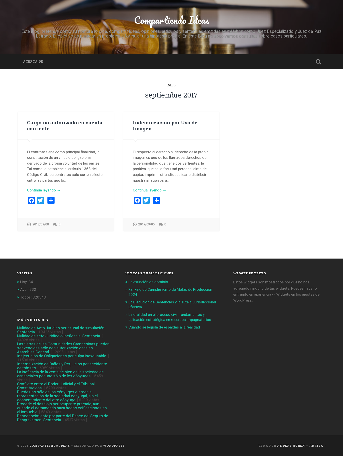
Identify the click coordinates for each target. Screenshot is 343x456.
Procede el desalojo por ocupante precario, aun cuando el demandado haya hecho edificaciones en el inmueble (62, 408)
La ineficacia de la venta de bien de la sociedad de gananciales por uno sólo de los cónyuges (60, 374)
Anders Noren (291, 445)
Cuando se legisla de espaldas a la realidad (164, 327)
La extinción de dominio (148, 282)
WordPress (114, 445)
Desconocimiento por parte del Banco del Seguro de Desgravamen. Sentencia (62, 418)
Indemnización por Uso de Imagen (165, 125)
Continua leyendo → (44, 190)
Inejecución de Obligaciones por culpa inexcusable (61, 356)
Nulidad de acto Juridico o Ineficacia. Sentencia (58, 336)
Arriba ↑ (317, 445)
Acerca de (33, 62)
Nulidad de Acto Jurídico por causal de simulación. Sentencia (61, 330)
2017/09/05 (146, 224)
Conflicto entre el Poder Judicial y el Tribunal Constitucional (56, 386)
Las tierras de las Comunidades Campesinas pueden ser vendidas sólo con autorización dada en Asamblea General (63, 348)
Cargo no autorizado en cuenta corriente (64, 125)
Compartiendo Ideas (171, 20)
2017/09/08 (40, 224)
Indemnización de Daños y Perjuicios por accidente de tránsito (62, 366)
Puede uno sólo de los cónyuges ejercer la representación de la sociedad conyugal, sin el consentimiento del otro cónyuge (57, 396)
